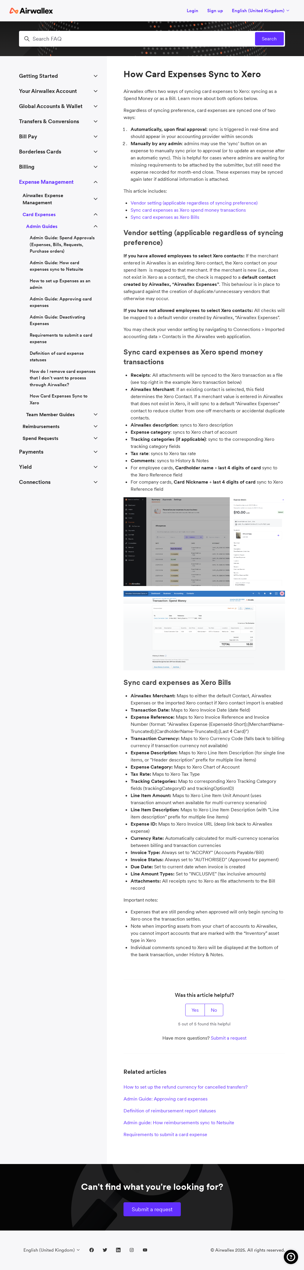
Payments (31, 451)
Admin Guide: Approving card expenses (166, 1099)
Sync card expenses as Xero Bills (165, 217)
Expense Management (46, 181)
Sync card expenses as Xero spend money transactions (188, 210)
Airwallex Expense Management (43, 198)
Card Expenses (39, 214)
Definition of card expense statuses (57, 356)
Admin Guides (42, 226)
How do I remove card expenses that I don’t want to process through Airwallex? (63, 377)
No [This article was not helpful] (214, 1010)
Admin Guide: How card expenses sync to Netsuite (56, 266)
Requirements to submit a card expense (165, 1134)
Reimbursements (41, 426)
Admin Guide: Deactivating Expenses (57, 320)
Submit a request (228, 1038)
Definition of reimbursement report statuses (170, 1111)
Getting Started (38, 75)
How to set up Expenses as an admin (60, 284)
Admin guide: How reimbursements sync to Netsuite (179, 1122)
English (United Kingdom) (261, 10)
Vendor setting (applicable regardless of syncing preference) (194, 203)
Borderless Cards (40, 151)
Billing (26, 166)
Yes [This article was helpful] (195, 1010)
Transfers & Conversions (49, 121)
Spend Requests (40, 438)
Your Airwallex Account (48, 91)
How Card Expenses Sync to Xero (59, 399)
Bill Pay (28, 136)
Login (192, 10)
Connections (34, 482)
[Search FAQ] (152, 39)
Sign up (215, 10)
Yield (25, 466)
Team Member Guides (50, 414)
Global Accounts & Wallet (51, 106)
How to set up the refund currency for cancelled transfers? (186, 1087)
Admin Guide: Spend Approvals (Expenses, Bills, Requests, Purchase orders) (62, 244)
